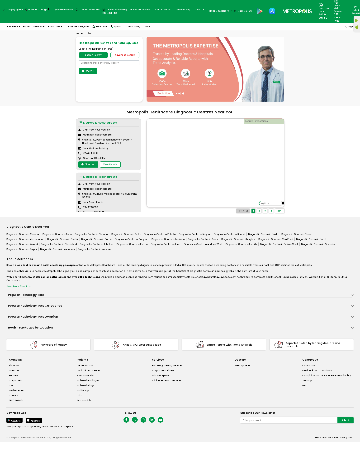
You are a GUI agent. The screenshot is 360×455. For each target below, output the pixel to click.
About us (199, 9)
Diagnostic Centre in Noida (263, 234)
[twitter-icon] (135, 420)
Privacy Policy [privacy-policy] (347, 437)
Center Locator (162, 9)
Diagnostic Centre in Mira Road (275, 239)
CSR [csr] (11, 385)
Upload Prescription (63, 9)
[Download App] (14, 420)
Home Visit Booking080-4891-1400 (114, 11)
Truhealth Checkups (140, 9)
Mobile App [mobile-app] (83, 390)
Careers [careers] (13, 395)
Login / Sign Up (16, 9)
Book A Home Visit (91, 9)
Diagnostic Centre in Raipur (21, 249)
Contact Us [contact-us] (308, 365)
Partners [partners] (13, 375)
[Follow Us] (126, 420)
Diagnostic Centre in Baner (203, 239)
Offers (146, 26)
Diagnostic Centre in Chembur (318, 244)
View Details (110, 164)
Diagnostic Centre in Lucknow (168, 239)
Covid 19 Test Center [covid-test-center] (88, 370)
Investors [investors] (14, 370)
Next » (280, 210)
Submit (345, 420)
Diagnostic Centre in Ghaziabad (59, 244)
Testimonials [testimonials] (84, 400)
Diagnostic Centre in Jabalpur (96, 244)
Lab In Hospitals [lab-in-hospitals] (160, 375)
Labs (88, 33)
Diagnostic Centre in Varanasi (94, 249)
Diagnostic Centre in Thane (296, 234)
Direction (88, 164)
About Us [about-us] (14, 365)
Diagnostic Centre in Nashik (62, 239)
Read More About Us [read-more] (18, 286)
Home (79, 33)
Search (88, 71)
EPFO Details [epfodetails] (16, 400)
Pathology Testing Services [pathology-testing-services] (167, 365)
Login (350, 26)
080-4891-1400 (337, 18)
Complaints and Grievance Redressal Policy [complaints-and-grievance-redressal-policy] (326, 375)
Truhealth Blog (182, 9)
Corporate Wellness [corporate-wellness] (163, 370)
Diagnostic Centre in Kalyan (132, 244)
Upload (115, 26)
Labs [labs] (79, 395)
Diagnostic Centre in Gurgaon (131, 239)
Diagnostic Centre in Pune (57, 234)
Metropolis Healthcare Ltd (98, 123)
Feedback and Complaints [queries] (317, 370)
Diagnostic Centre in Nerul (311, 239)
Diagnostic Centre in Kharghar (238, 239)
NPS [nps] (304, 385)
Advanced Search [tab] (125, 55)
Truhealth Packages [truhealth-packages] (88, 380)
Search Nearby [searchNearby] (93, 55)
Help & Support (356, 11)
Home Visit (99, 26)
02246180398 (90, 153)
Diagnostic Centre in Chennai (91, 234)
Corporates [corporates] (15, 380)
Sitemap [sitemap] (307, 380)
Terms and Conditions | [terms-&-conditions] (327, 437)
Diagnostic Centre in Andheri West (203, 244)
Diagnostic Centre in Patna (96, 239)
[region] (215, 163)
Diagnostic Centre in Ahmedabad (25, 239)
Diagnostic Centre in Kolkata (160, 234)
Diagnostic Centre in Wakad (22, 244)
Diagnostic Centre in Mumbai (22, 234)
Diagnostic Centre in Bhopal (229, 234)
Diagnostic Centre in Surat (165, 244)
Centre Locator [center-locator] (85, 365)
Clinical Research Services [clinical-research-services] (166, 380)
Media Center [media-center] (16, 390)
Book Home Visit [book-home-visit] (86, 375)
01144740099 (90, 207)
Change (42, 9)
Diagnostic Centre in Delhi (126, 234)
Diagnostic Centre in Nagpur (195, 234)
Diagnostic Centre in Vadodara (57, 249)
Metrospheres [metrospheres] (242, 365)
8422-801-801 (245, 11)
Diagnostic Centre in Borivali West (279, 244)
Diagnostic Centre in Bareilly (241, 244)
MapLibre (265, 203)
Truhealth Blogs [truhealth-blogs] (85, 385)
